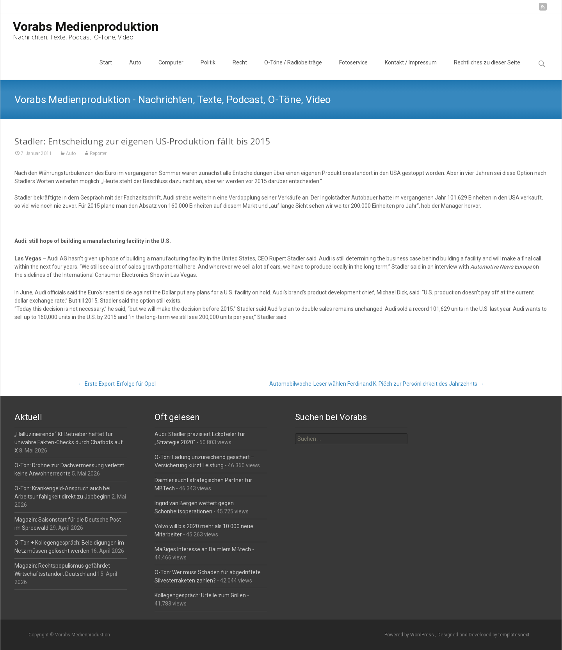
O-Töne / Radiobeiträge (293, 69)
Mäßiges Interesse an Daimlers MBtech (203, 549)
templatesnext (514, 635)
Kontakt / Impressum (411, 69)
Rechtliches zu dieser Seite (487, 69)
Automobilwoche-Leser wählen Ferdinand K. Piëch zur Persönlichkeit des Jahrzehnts (376, 384)
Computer (170, 69)
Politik (208, 69)
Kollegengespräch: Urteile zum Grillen (200, 595)
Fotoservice (353, 69)
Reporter (98, 154)
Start (106, 69)
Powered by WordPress (409, 635)
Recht (240, 69)
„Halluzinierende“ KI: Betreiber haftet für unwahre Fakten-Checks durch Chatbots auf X (68, 442)
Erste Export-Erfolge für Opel (117, 384)
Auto (135, 69)
